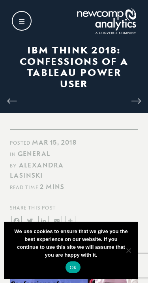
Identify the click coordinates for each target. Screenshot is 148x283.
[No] (128, 250)
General (34, 154)
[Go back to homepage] (106, 21)
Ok (72, 267)
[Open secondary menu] (22, 21)
